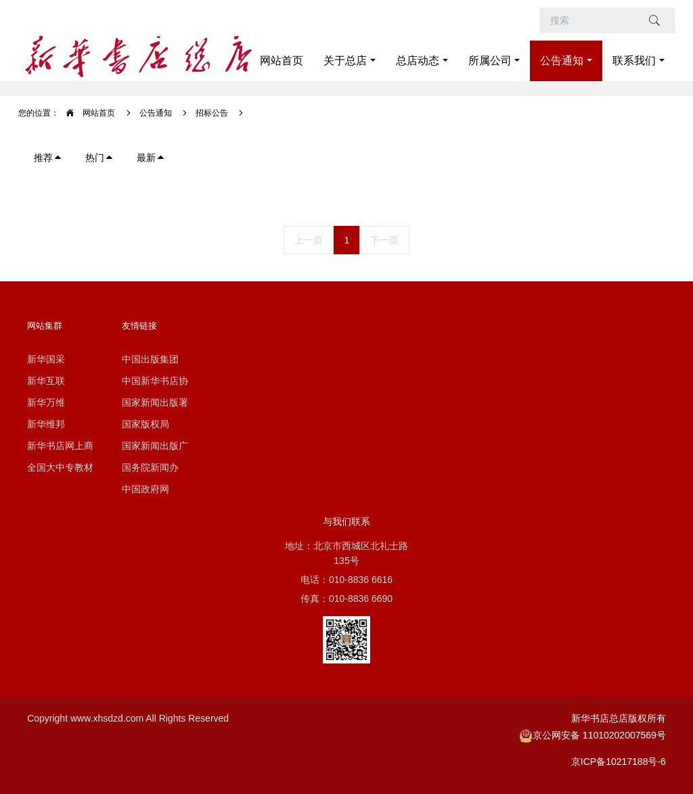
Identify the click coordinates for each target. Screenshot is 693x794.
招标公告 (212, 113)
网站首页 (281, 60)
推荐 (48, 157)
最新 (151, 157)
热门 (99, 157)
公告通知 (155, 113)
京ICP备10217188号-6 (618, 761)
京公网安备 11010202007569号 (592, 735)
